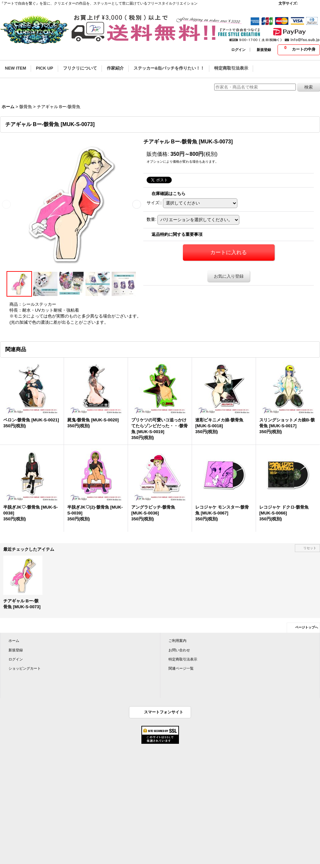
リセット (309, 548)
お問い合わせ (179, 650)
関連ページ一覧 (181, 668)
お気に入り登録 (229, 276)
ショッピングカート (24, 668)
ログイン (238, 50)
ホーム (13, 641)
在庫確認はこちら (168, 193)
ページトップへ (306, 627)
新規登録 (264, 50)
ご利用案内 (177, 641)
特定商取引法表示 (182, 659)
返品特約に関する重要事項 (177, 234)
